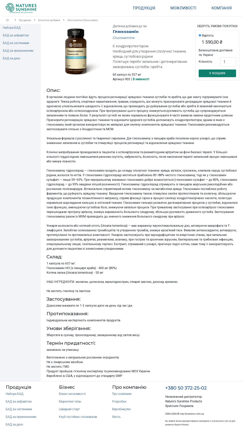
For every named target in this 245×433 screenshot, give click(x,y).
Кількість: (206, 61)
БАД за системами (16, 43)
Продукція (144, 8)
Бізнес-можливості (72, 394)
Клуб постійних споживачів (78, 417)
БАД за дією (11, 58)
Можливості (183, 8)
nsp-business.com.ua (192, 413)
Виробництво (121, 409)
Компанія (222, 8)
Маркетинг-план (70, 401)
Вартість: (208, 35)
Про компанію (122, 394)
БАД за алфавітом (16, 35)
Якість (116, 417)
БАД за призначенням (18, 50)
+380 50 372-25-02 (186, 388)
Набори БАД (11, 27)
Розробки (119, 401)
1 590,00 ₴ (212, 42)
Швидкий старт (69, 409)
